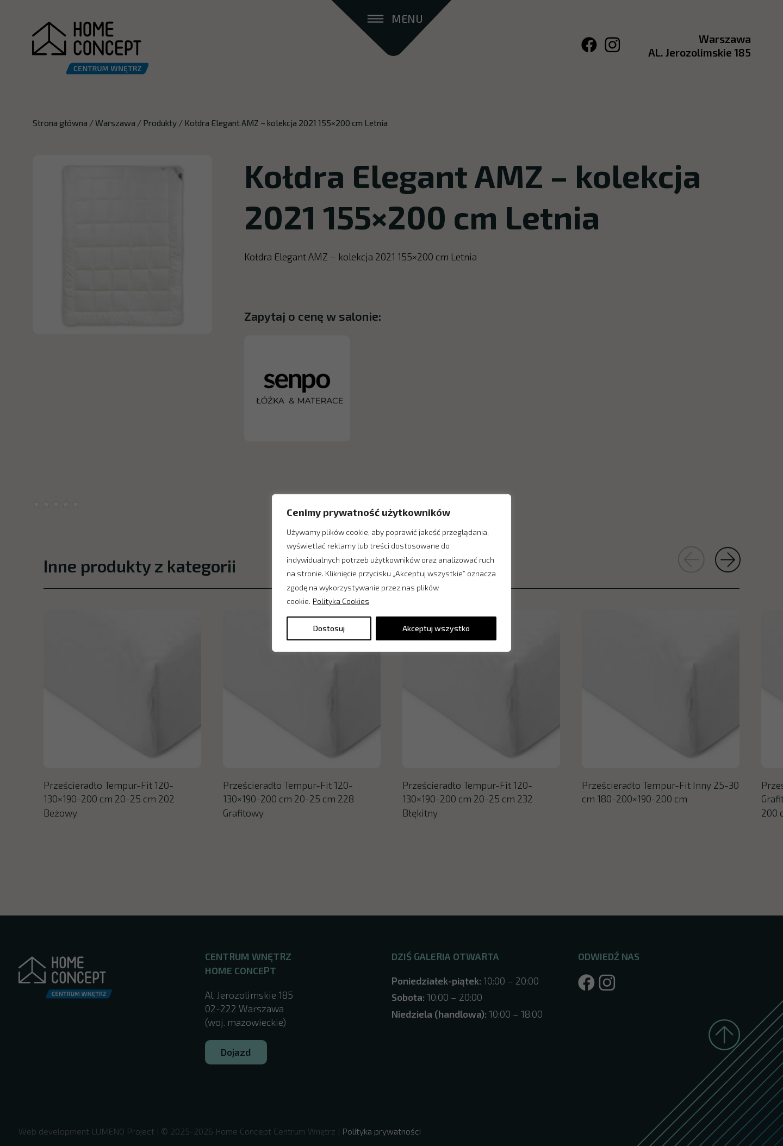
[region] (391, 573)
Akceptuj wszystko (436, 628)
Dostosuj (329, 628)
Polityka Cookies (341, 601)
